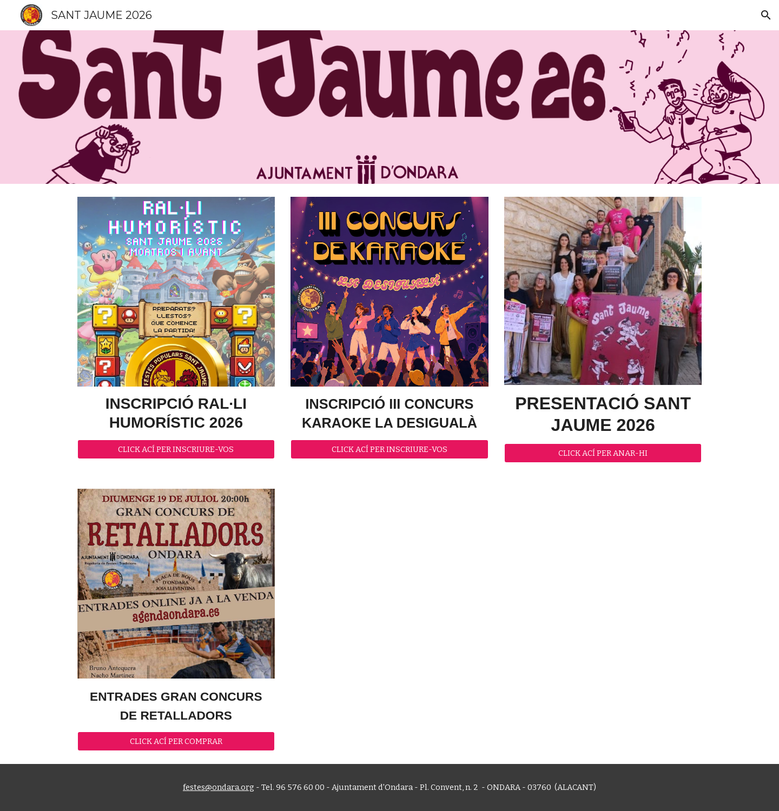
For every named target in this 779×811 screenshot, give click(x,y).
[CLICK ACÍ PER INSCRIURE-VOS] (176, 449)
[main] (176, 413)
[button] (766, 15)
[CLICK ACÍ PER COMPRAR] (176, 741)
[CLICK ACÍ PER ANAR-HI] (603, 453)
